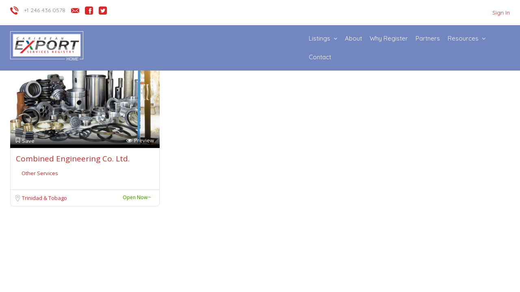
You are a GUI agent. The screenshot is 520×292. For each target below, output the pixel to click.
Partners (428, 38)
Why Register (389, 38)
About (353, 38)
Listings (319, 38)
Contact (320, 57)
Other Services (40, 173)
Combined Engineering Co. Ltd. (73, 158)
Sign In (501, 12)
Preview (140, 140)
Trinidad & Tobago (44, 198)
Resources (463, 38)
